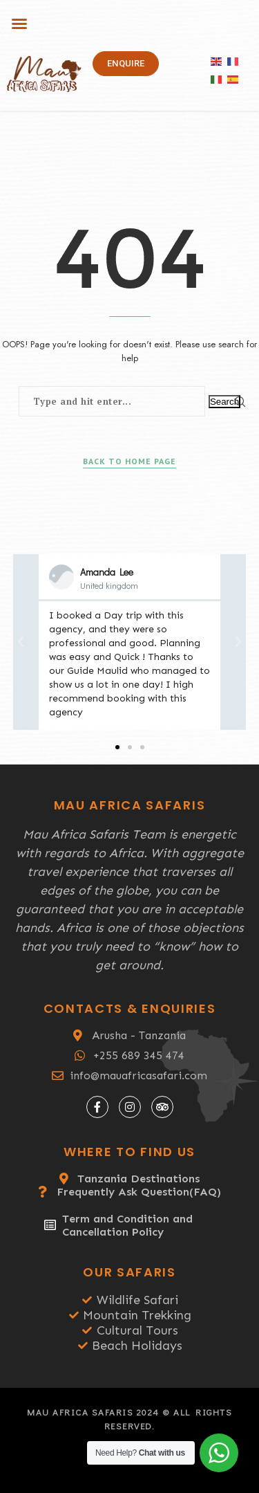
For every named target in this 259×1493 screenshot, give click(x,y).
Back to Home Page (129, 461)
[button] (19, 23)
